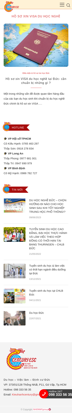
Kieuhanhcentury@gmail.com (30, 394)
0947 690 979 (23, 163)
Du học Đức (36, 312)
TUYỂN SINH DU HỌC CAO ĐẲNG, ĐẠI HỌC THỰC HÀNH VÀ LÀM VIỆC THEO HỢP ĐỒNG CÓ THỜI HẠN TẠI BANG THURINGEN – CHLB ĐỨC (48, 239)
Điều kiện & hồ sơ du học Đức (35, 73)
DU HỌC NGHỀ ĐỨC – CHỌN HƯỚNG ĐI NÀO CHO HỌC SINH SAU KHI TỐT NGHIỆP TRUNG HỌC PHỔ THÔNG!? (47, 206)
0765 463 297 (30, 143)
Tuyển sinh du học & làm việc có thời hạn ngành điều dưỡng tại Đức (47, 269)
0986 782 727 (28, 173)
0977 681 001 (28, 158)
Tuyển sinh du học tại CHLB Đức (46, 292)
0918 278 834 (25, 148)
